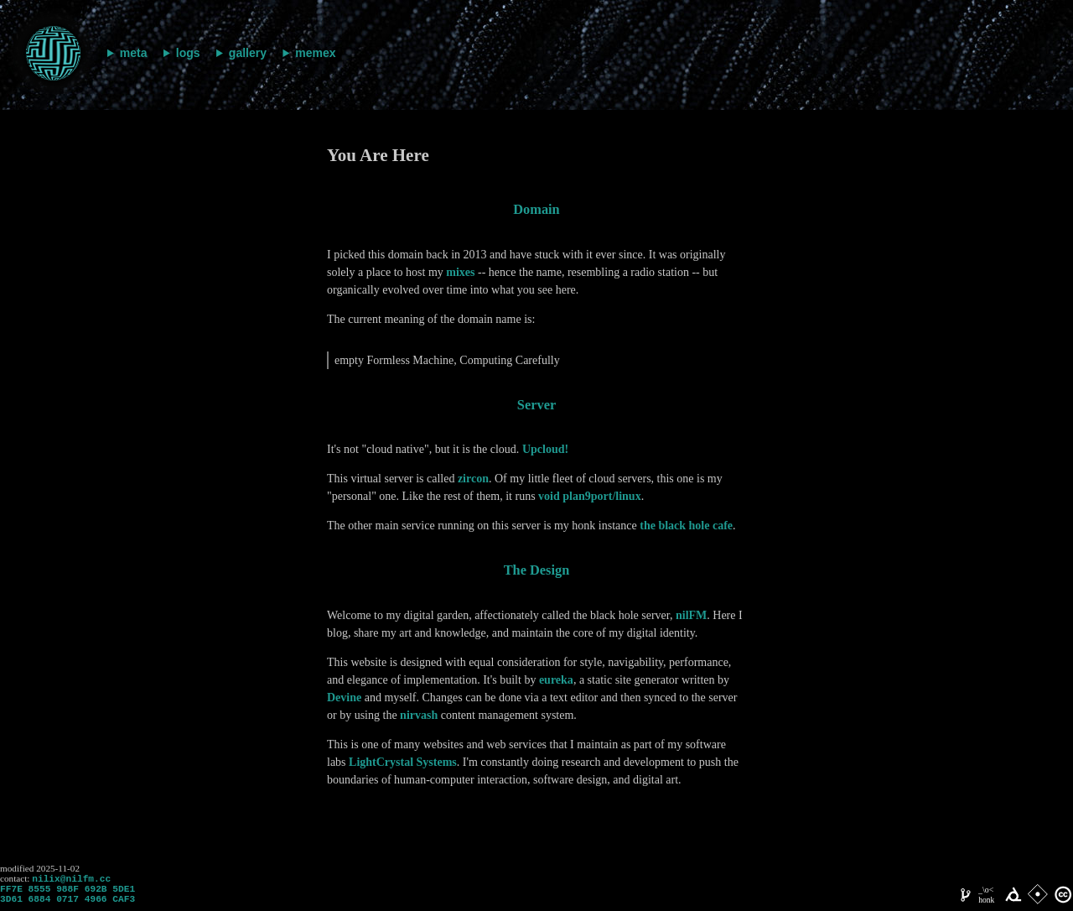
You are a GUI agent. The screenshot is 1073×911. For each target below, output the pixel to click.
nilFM (691, 615)
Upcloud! (545, 449)
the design (537, 570)
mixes (460, 272)
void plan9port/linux (589, 496)
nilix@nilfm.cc (71, 879)
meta (134, 53)
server (536, 405)
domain (536, 209)
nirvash (419, 715)
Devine (344, 697)
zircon (473, 478)
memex (315, 53)
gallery (248, 53)
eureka (556, 680)
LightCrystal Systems (403, 762)
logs (188, 53)
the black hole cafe (686, 525)
